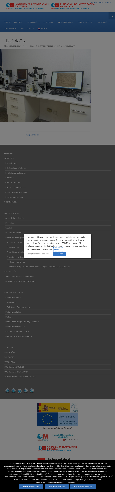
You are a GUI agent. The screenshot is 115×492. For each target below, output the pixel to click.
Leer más (58, 249)
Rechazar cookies (57, 487)
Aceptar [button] (59, 254)
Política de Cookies (83, 487)
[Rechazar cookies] (111, 476)
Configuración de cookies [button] (37, 253)
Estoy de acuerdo (31, 487)
